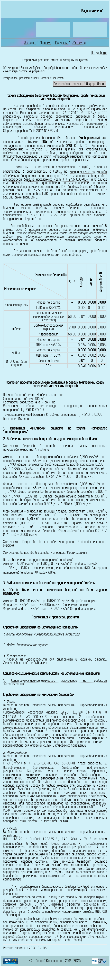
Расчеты (61, 42)
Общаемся (79, 42)
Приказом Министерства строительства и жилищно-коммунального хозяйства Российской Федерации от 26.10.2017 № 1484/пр (55, 111)
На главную (99, 53)
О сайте (29, 42)
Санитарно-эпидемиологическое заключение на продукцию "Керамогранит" (55, 682)
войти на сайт (67, 68)
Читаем (45, 42)
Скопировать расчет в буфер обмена (79, 84)
